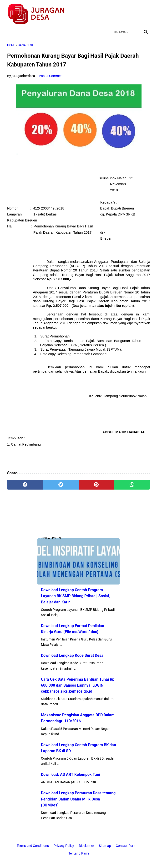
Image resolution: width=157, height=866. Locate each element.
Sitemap (105, 846)
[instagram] (145, 13)
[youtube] (133, 13)
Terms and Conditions (33, 846)
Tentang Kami (78, 853)
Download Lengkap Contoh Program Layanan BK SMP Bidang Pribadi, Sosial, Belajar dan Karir (75, 595)
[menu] (10, 30)
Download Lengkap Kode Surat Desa (72, 655)
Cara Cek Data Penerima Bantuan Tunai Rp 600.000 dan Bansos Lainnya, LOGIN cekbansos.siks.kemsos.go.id (77, 685)
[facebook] (111, 13)
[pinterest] (96, 483)
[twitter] (122, 13)
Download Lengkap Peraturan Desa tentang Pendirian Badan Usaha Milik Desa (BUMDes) (78, 798)
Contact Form (126, 846)
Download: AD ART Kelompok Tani (70, 774)
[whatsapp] (132, 483)
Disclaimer (86, 846)
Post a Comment (51, 74)
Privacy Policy (64, 846)
